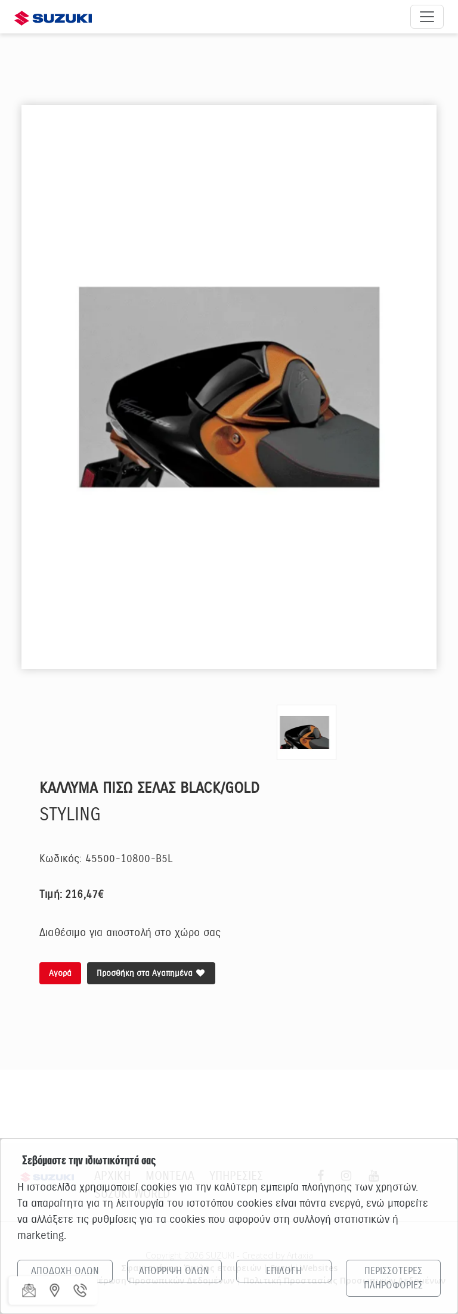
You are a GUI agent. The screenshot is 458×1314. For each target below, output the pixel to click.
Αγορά (60, 973)
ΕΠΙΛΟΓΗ (284, 1271)
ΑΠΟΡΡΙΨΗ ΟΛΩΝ (174, 1271)
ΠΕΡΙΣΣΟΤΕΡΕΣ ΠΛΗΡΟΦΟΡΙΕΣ (393, 1278)
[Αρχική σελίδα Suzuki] (53, 16)
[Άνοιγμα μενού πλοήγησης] (427, 17)
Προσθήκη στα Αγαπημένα (151, 973)
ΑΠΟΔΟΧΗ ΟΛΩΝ (65, 1271)
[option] (229, 387)
